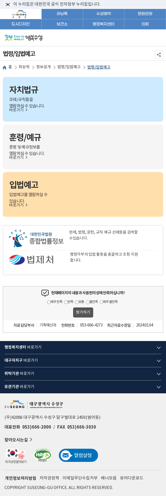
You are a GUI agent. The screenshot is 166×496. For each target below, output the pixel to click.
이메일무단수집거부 (80, 478)
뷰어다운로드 (131, 478)
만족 (70, 302)
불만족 (93, 302)
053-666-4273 (91, 325)
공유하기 (159, 54)
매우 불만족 (110, 302)
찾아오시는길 (18, 440)
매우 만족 (56, 302)
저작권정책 (49, 478)
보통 (81, 302)
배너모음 (109, 478)
